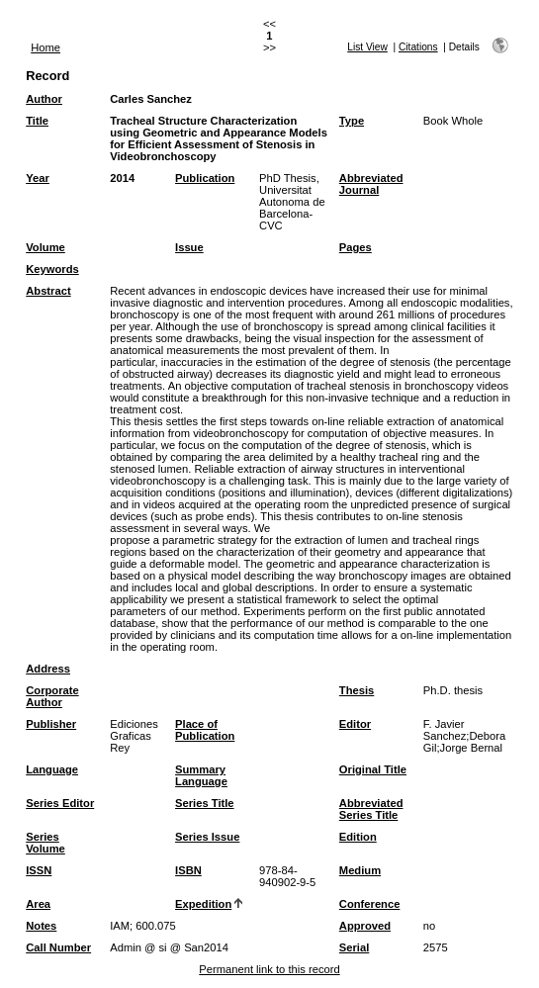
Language (52, 769)
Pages (355, 247)
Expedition (203, 904)
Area (38, 904)
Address (48, 668)
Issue (189, 247)
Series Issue (207, 837)
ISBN (188, 870)
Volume (45, 247)
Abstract (48, 291)
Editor (355, 724)
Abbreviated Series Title (371, 809)
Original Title (372, 769)
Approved (365, 926)
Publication (204, 178)
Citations (418, 47)
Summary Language (201, 775)
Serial (354, 947)
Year (37, 178)
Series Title (204, 803)
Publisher (51, 724)
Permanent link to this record (269, 969)
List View (367, 47)
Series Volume (45, 842)
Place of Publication (204, 730)
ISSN (38, 870)
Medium (360, 870)
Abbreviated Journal (371, 184)
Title (37, 121)
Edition (358, 837)
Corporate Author (52, 696)
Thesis (356, 690)
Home (45, 47)
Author (44, 99)
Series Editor (60, 803)
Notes (41, 926)
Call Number (58, 947)
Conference (370, 904)
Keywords (52, 269)
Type (351, 121)
